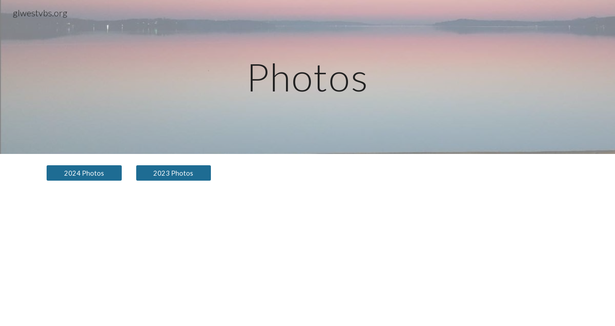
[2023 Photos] (173, 173)
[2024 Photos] (84, 173)
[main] (308, 77)
